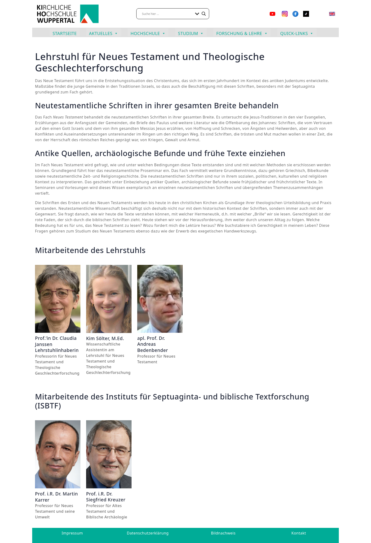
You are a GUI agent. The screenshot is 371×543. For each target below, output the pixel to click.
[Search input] (167, 13)
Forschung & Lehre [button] (242, 33)
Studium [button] (191, 33)
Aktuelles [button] (103, 33)
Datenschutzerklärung (148, 533)
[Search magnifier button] (203, 13)
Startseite (65, 33)
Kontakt (299, 533)
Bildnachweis (223, 533)
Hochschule (148, 33)
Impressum (72, 533)
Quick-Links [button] (297, 33)
